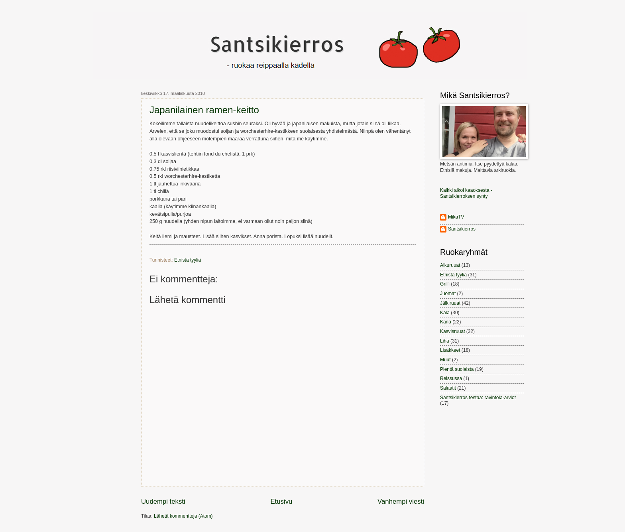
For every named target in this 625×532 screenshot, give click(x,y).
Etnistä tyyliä (187, 260)
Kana (445, 322)
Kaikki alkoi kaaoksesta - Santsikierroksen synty (466, 193)
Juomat (448, 293)
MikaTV (456, 217)
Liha (444, 341)
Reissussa (451, 378)
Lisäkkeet (450, 350)
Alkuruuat (450, 265)
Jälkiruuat (450, 303)
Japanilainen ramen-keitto (204, 109)
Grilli (445, 284)
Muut (445, 360)
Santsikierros (462, 229)
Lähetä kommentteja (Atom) (183, 516)
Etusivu (281, 501)
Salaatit (448, 388)
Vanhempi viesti (400, 501)
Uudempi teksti (163, 501)
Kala (445, 312)
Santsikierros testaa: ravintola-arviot (478, 397)
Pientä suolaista (457, 369)
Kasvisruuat (452, 331)
